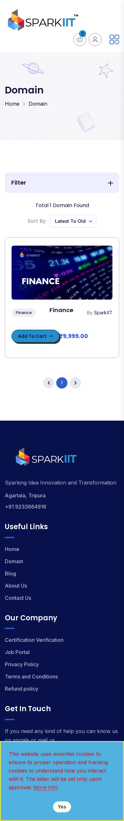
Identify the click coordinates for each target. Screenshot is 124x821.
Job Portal (17, 652)
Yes (62, 806)
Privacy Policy (22, 664)
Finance (24, 312)
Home (12, 103)
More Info (45, 787)
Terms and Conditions (31, 676)
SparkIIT (103, 312)
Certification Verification (34, 640)
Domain (38, 103)
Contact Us (18, 598)
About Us (16, 585)
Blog (10, 573)
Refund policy (21, 689)
